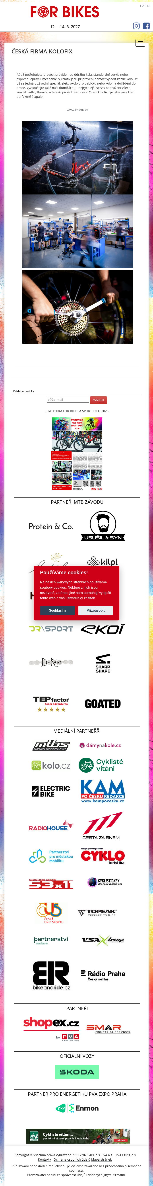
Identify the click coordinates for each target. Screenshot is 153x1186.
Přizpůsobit (96, 611)
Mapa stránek (101, 1159)
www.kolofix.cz (77, 110)
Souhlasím (57, 611)
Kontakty (44, 1159)
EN (147, 6)
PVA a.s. (107, 1155)
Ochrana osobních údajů (72, 1159)
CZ (142, 6)
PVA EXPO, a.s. (126, 1155)
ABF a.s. (95, 1155)
